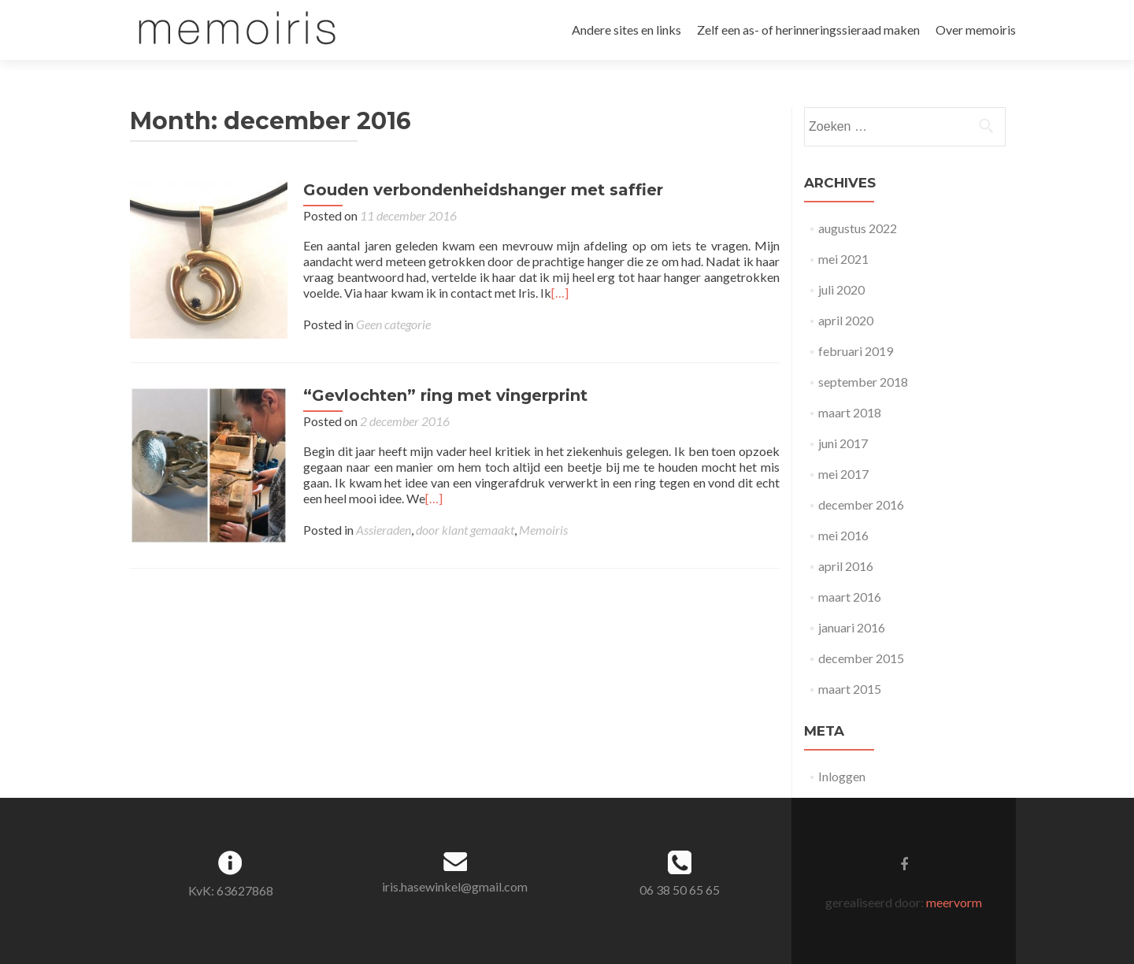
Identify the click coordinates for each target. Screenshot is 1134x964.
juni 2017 (843, 443)
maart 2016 (849, 596)
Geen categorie (393, 324)
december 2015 (861, 658)
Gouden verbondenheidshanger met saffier (483, 189)
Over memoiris (976, 29)
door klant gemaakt (465, 529)
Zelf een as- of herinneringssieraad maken (808, 29)
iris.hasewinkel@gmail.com (455, 886)
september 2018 (863, 381)
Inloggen (841, 776)
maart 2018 (849, 412)
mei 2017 (843, 473)
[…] (560, 292)
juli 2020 (841, 289)
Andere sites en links (626, 29)
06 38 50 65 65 (679, 889)
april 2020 (845, 320)
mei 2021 (843, 258)
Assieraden (383, 529)
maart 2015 (849, 688)
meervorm (954, 902)
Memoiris (543, 529)
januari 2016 (851, 627)
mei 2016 (843, 535)
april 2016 (845, 565)
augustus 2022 (857, 228)
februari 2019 (855, 350)
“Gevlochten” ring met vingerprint (445, 395)
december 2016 (861, 504)
